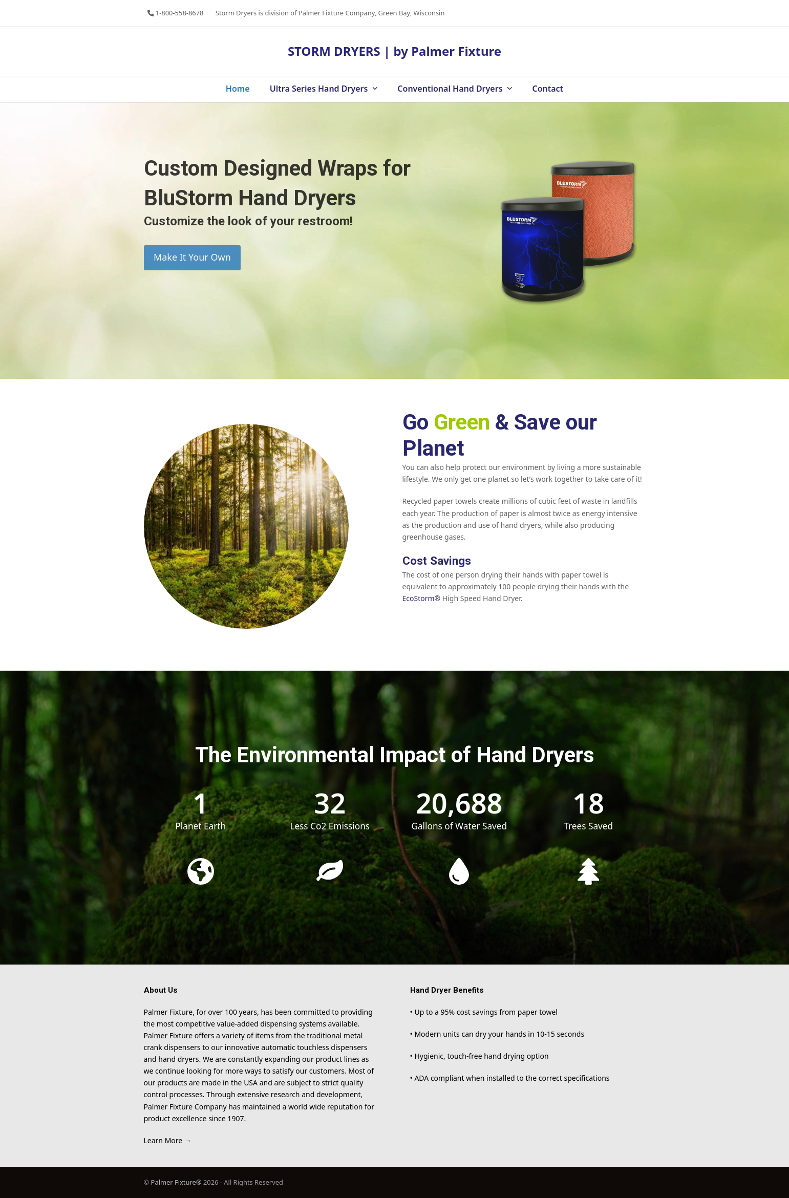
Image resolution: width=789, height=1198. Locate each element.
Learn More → (167, 1140)
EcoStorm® (421, 598)
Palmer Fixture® (177, 1182)
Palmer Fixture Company (336, 12)
